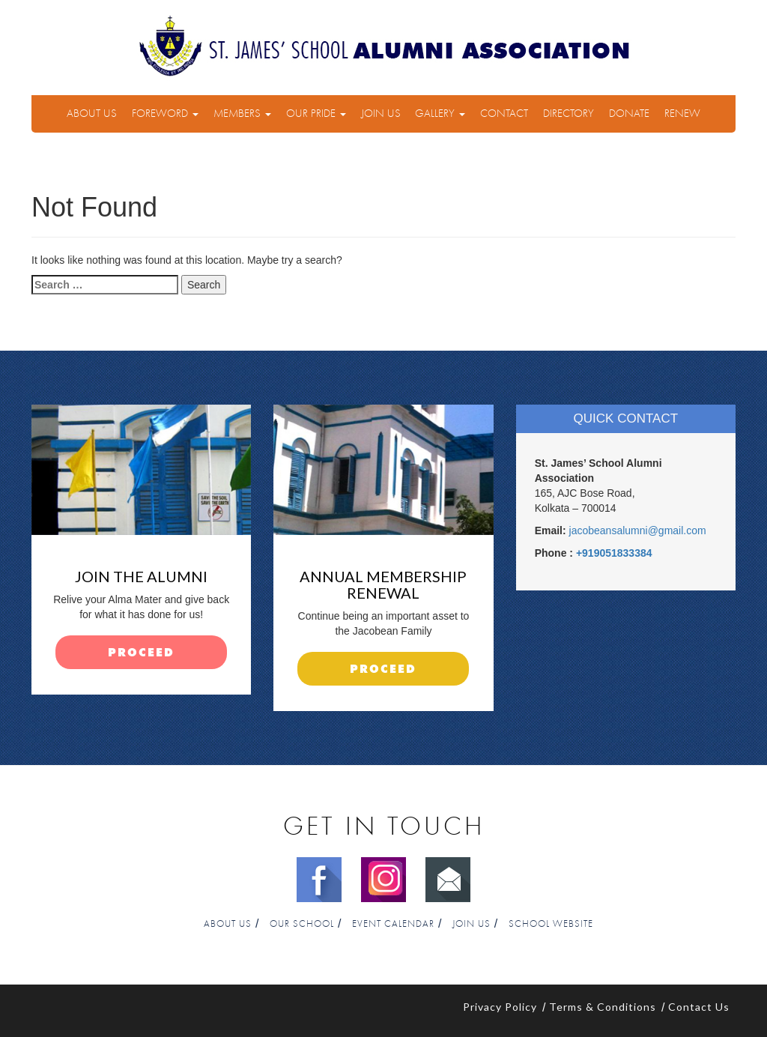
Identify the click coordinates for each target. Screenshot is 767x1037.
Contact (504, 113)
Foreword (165, 113)
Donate (629, 113)
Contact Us (699, 1006)
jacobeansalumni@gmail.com (637, 530)
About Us (92, 113)
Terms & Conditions (602, 1006)
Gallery (440, 113)
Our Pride (316, 113)
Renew (682, 113)
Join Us (381, 113)
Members (242, 113)
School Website (551, 924)
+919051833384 (614, 553)
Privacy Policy (500, 1006)
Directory (568, 113)
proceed (141, 653)
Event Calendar (393, 924)
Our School (302, 924)
